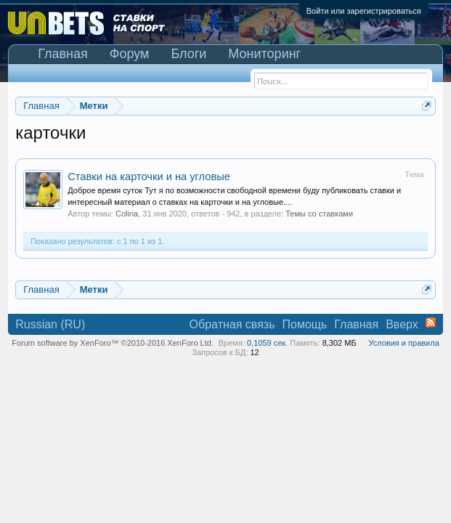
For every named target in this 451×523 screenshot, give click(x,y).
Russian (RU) (50, 324)
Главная (63, 53)
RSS (431, 322)
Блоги (188, 53)
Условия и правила (403, 342)
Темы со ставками (319, 213)
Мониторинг (264, 53)
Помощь (304, 324)
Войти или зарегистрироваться (363, 11)
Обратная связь (232, 324)
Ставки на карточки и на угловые (149, 176)
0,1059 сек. (267, 342)
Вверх (402, 324)
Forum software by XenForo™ (113, 342)
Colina (126, 213)
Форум (130, 53)
